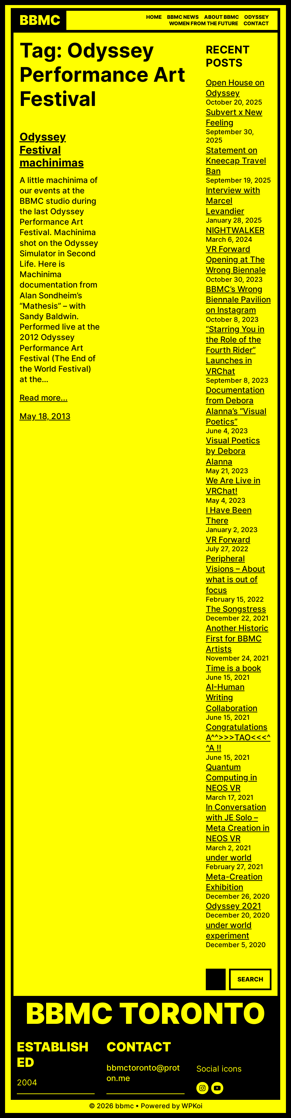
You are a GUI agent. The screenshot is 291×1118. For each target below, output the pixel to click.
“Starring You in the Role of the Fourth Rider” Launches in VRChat (235, 350)
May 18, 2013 (45, 416)
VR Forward (228, 540)
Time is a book (233, 668)
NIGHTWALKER (235, 230)
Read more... (44, 398)
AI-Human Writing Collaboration (231, 697)
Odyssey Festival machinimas (52, 150)
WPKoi (192, 1106)
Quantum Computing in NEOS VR (231, 777)
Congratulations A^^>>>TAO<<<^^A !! (238, 737)
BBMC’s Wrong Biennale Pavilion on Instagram (238, 299)
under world (229, 857)
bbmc (40, 20)
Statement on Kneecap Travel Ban (236, 160)
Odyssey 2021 (233, 906)
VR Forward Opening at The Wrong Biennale (236, 259)
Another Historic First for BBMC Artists (237, 638)
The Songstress (236, 609)
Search (250, 979)
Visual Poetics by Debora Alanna (233, 451)
